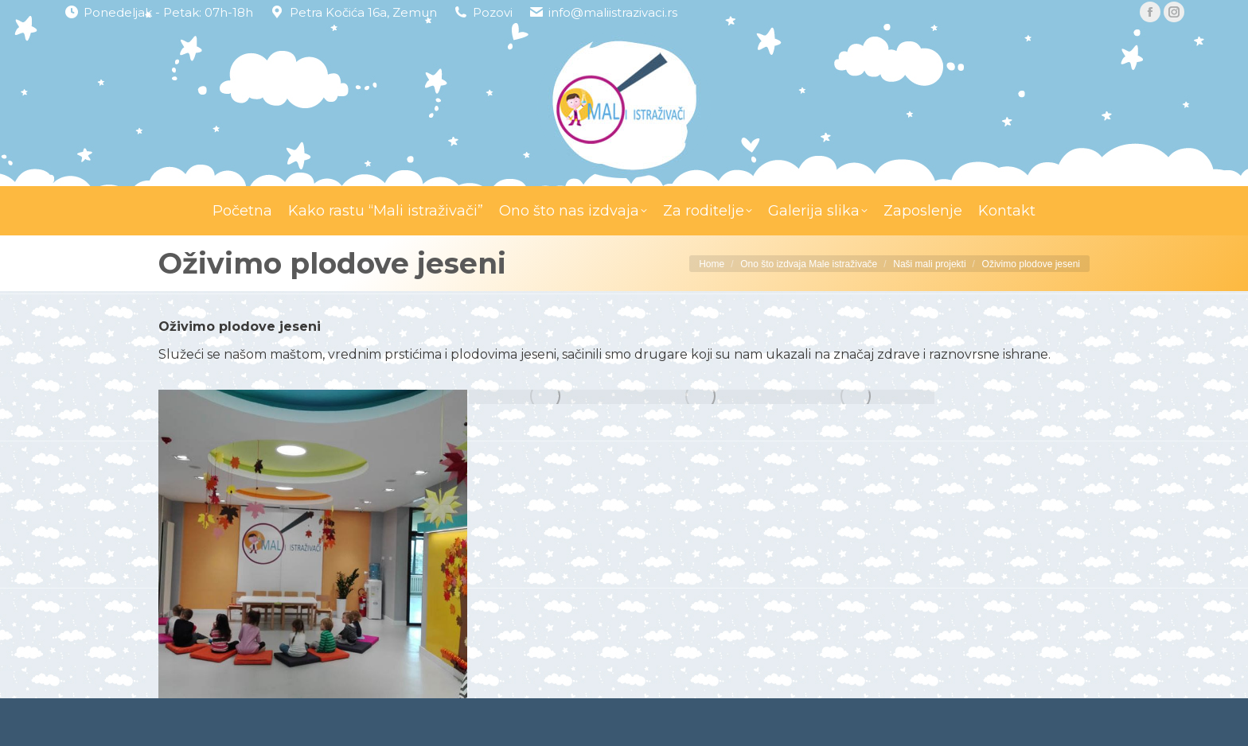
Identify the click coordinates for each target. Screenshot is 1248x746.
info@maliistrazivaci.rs (612, 12)
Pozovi (493, 12)
